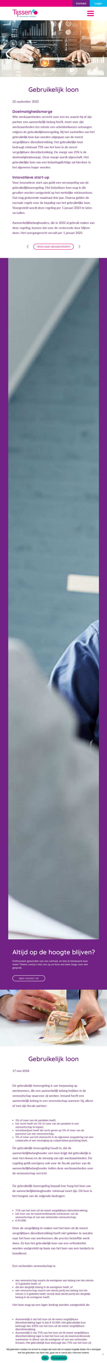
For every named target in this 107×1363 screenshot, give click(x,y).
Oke (45, 1358)
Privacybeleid (59, 1358)
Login (98, 3)
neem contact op (29, 978)
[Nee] (102, 1354)
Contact (81, 3)
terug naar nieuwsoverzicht (54, 246)
